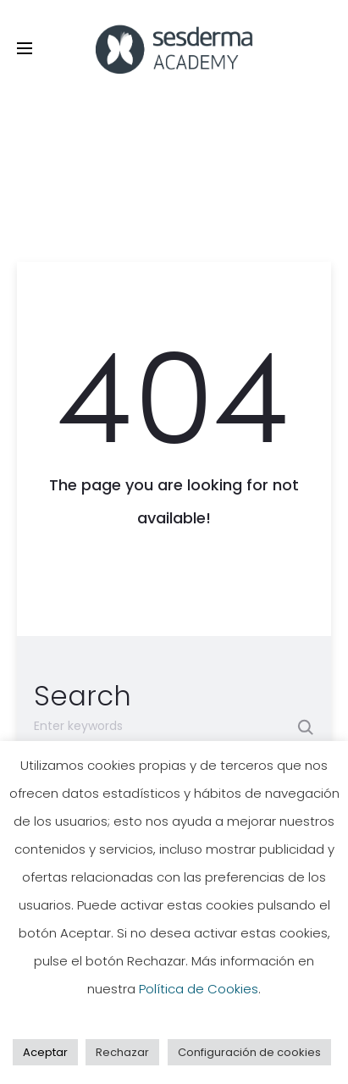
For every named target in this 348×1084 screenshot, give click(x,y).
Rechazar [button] (122, 1052)
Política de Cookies (198, 989)
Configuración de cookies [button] (249, 1052)
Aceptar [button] (45, 1052)
